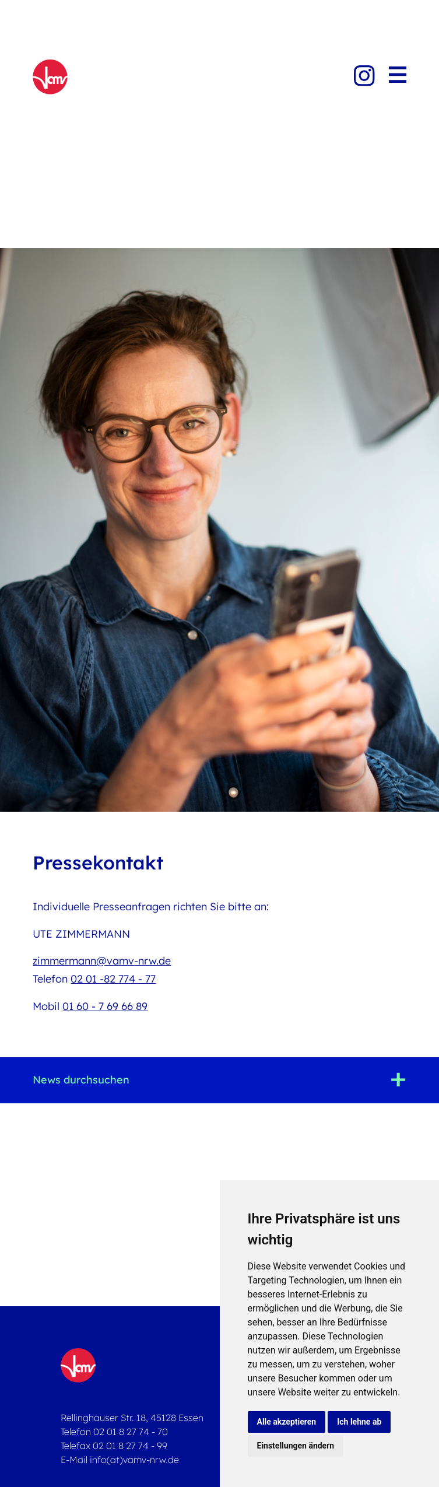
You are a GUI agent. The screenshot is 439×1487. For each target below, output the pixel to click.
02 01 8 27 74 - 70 (130, 1431)
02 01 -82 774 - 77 (113, 979)
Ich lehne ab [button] (359, 1421)
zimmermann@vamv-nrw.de (102, 960)
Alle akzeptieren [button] (287, 1421)
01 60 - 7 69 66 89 (104, 1006)
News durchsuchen (81, 1079)
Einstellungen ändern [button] (296, 1445)
